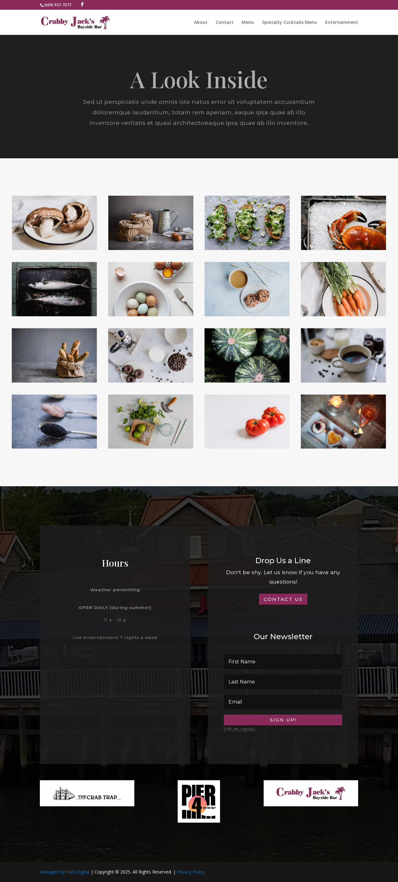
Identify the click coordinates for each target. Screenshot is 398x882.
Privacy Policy (191, 872)
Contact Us (283, 599)
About (200, 22)
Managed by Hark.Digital (64, 872)
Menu (248, 22)
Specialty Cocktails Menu (289, 22)
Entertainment (341, 22)
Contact (225, 22)
